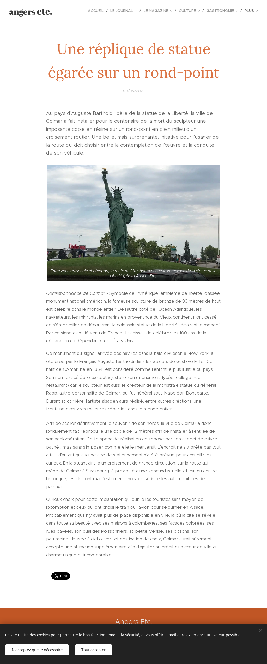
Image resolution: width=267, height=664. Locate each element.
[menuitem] (97, 10)
